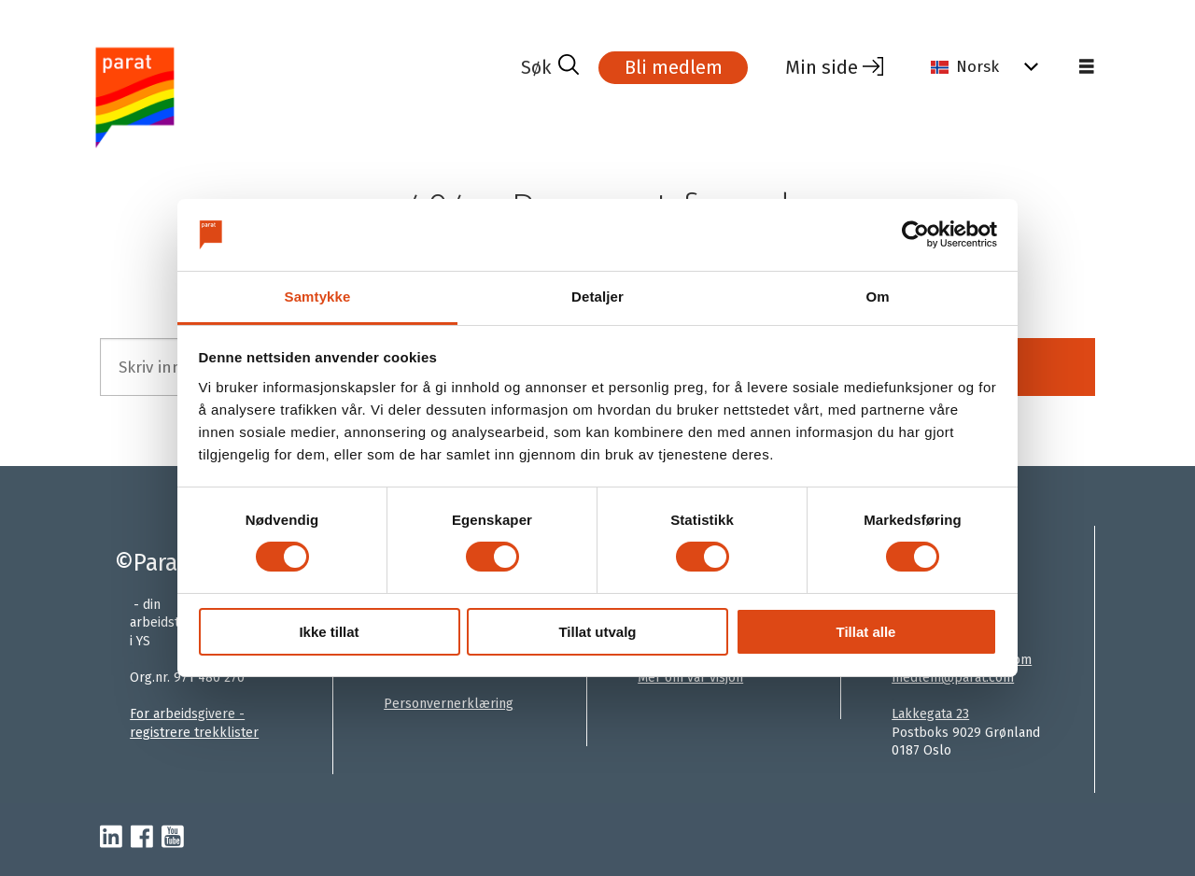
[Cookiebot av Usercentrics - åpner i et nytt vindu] (915, 234)
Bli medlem (674, 67)
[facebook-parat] (142, 837)
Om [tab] (877, 296)
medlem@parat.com (953, 677)
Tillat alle (866, 632)
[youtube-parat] (173, 837)
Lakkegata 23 (930, 714)
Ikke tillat (328, 632)
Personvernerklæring (448, 704)
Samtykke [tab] (318, 296)
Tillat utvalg (597, 632)
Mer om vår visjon (690, 677)
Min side (821, 67)
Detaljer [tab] (597, 296)
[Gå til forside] (303, 96)
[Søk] (550, 67)
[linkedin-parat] (111, 837)
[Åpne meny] (1087, 67)
